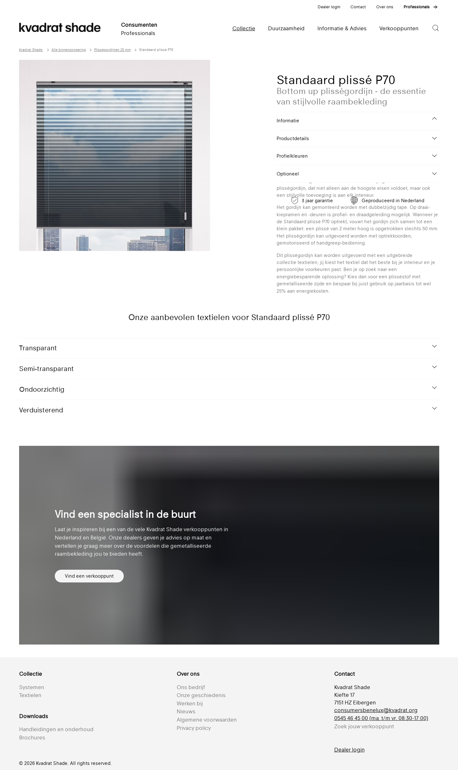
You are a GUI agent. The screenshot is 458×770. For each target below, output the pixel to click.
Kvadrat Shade (31, 50)
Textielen (30, 695)
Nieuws (186, 711)
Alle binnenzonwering (69, 50)
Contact (358, 6)
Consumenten (139, 25)
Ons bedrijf (191, 687)
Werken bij (190, 703)
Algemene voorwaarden (207, 720)
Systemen (31, 687)
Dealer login (329, 6)
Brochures (32, 737)
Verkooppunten (399, 28)
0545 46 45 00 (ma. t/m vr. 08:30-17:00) (381, 718)
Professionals (417, 6)
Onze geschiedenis (201, 695)
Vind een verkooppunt (89, 576)
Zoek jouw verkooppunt (364, 726)
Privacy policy (194, 728)
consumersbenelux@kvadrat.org (376, 710)
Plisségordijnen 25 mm (112, 50)
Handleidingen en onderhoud (56, 729)
